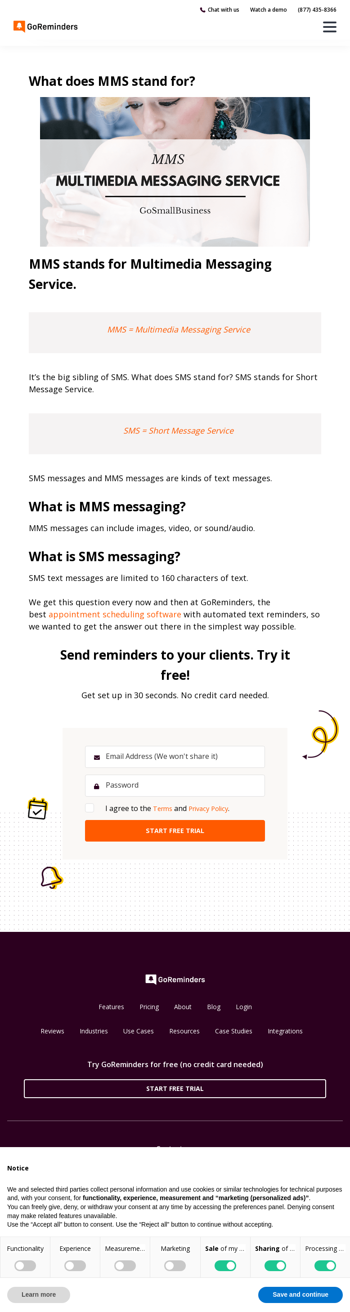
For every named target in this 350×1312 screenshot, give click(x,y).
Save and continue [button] (300, 1294)
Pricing (149, 1011)
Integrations (285, 1035)
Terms (164, 811)
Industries (94, 1035)
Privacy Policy (213, 811)
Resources (184, 1035)
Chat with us (223, 9)
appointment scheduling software (115, 614)
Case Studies (233, 1035)
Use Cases (138, 1035)
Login (244, 1011)
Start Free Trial (175, 1092)
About (183, 1011)
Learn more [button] (39, 1294)
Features (111, 1011)
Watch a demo (268, 9)
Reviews (52, 1035)
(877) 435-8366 (317, 9)
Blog (213, 1011)
